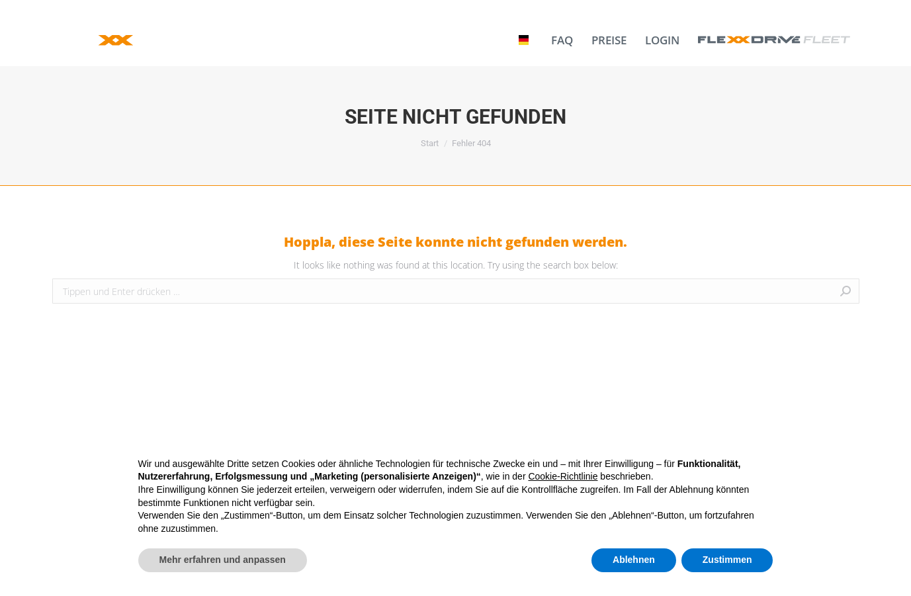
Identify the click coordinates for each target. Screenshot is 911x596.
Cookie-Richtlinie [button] (562, 476)
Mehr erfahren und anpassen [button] (222, 559)
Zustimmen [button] (727, 559)
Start (430, 143)
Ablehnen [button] (634, 559)
